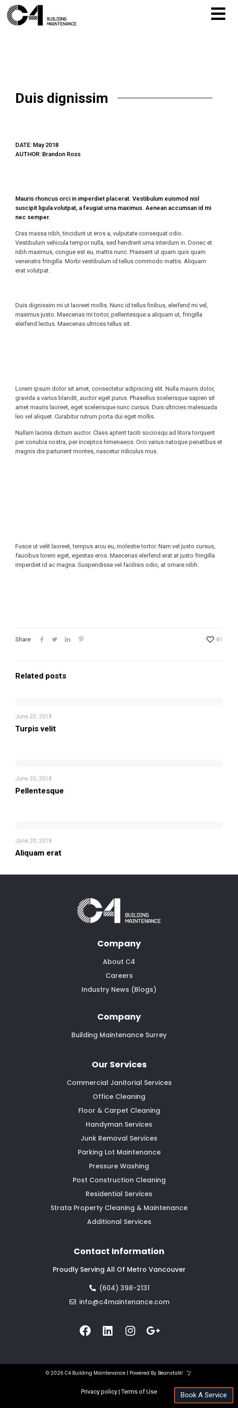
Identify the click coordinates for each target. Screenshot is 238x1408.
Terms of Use (139, 1391)
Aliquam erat (38, 852)
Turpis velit (35, 728)
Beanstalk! (170, 1373)
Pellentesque (39, 790)
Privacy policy (99, 1391)
